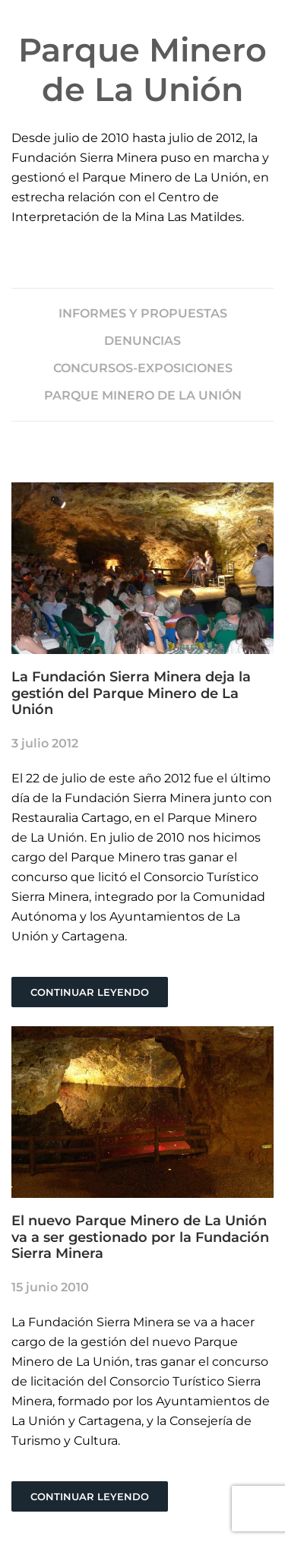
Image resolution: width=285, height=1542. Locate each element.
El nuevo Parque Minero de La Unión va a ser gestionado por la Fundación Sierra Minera (140, 1237)
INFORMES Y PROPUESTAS (143, 313)
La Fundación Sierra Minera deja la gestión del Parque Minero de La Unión (131, 693)
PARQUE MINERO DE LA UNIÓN (143, 395)
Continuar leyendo (89, 992)
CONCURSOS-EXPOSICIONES (143, 368)
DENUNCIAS (142, 340)
